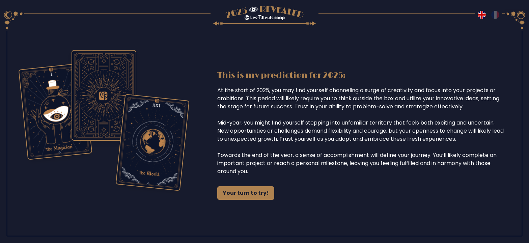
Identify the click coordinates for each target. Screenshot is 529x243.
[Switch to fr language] (495, 15)
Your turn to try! (246, 193)
